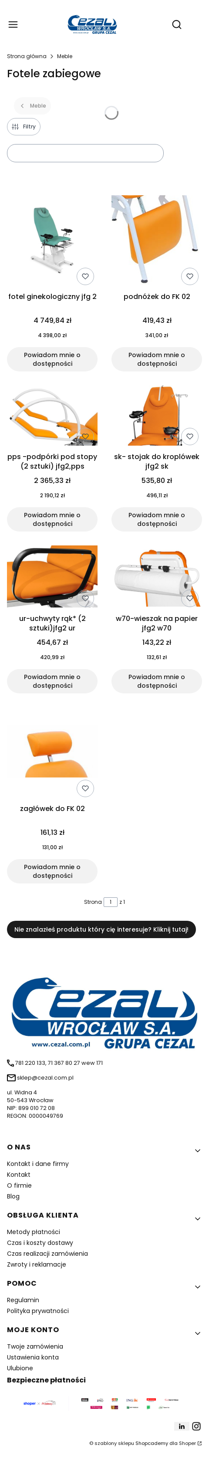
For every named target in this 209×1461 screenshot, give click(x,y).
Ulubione (20, 1368)
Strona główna (27, 56)
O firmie (19, 1185)
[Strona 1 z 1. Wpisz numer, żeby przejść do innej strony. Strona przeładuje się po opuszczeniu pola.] (111, 902)
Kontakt (18, 1174)
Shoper (187, 1443)
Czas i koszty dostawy (40, 1242)
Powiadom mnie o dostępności (52, 359)
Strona (93, 902)
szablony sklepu (114, 1443)
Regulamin (23, 1300)
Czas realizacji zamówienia (47, 1253)
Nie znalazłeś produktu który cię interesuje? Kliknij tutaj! (101, 929)
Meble (64, 56)
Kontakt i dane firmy (38, 1163)
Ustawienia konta (33, 1357)
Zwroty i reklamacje (36, 1264)
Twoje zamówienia (35, 1346)
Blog (13, 1196)
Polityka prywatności (38, 1311)
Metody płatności (33, 1232)
